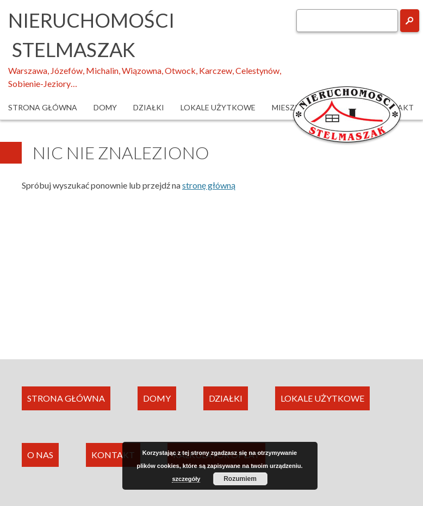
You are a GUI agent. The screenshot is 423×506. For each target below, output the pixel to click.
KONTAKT (113, 454)
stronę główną (208, 185)
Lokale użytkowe (218, 107)
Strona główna (42, 107)
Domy (105, 107)
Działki (148, 107)
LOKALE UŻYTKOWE (322, 398)
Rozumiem (240, 479)
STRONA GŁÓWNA (66, 398)
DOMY (157, 398)
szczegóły (186, 479)
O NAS (40, 454)
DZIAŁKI (225, 398)
